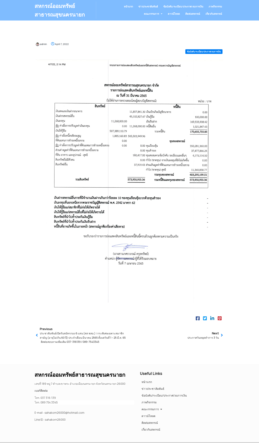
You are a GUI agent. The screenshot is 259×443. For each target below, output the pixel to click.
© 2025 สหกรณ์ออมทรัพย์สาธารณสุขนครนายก (63, 439)
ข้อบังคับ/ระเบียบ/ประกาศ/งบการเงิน (204, 53)
